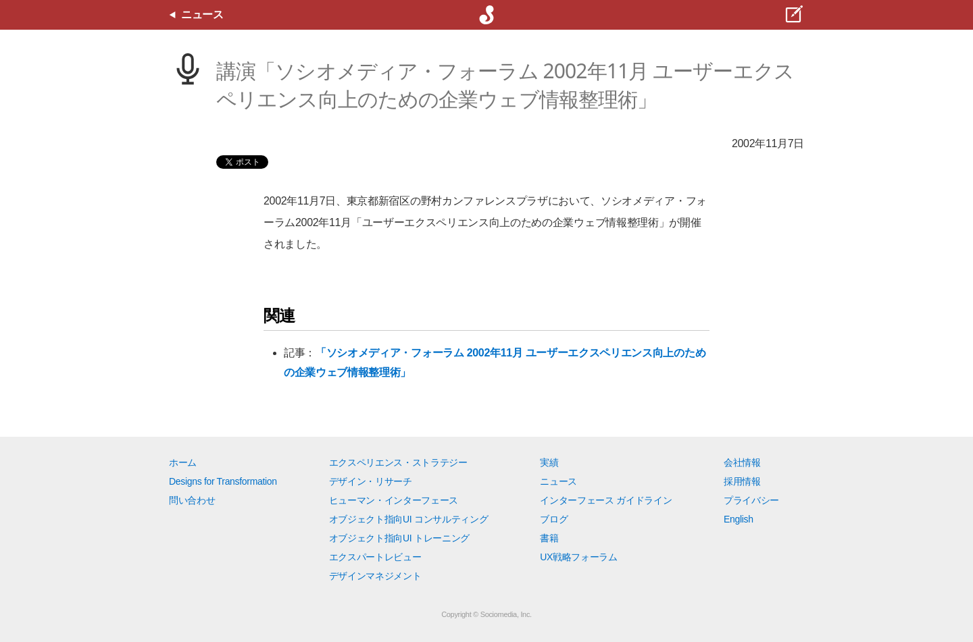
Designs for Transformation (223, 481)
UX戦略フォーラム (579, 557)
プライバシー (751, 500)
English (738, 519)
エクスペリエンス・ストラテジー (398, 462)
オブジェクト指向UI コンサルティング (409, 519)
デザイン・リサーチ (370, 481)
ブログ (554, 519)
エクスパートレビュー (375, 557)
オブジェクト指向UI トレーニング (399, 538)
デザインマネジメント (375, 575)
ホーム (183, 462)
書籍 (549, 538)
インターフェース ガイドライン (606, 500)
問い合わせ (192, 500)
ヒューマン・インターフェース (394, 500)
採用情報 (742, 481)
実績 (549, 462)
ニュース (558, 481)
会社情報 (742, 462)
